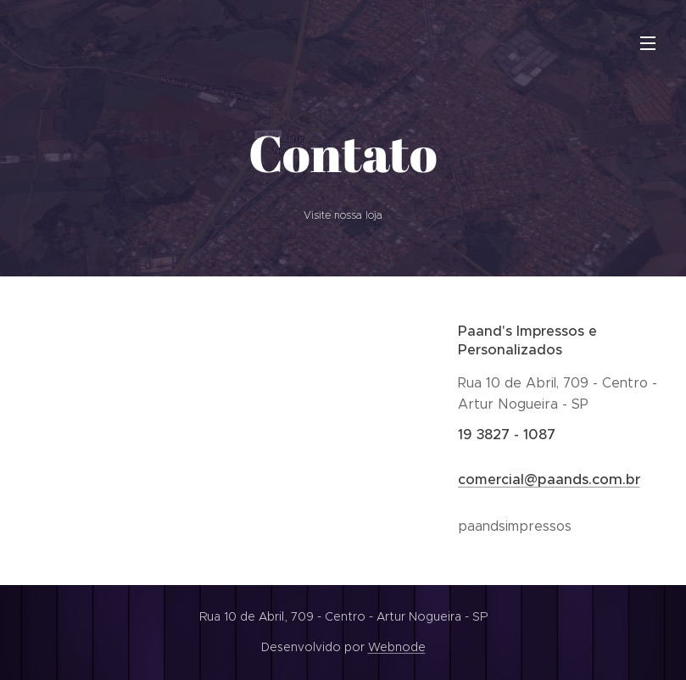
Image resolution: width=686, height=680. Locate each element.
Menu (647, 43)
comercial (491, 479)
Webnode (397, 647)
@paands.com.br (582, 479)
